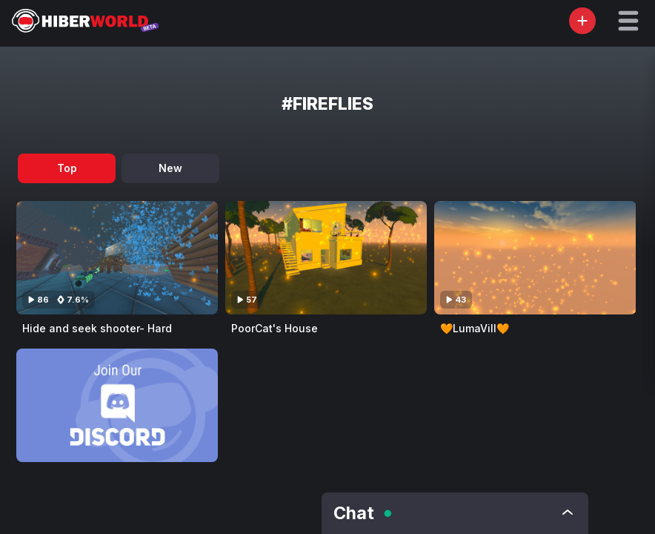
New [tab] (170, 168)
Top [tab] (67, 168)
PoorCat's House (274, 328)
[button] (628, 21)
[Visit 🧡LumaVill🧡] (535, 257)
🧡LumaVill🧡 (474, 328)
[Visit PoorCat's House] (326, 257)
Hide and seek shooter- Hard (97, 328)
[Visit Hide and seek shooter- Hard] (117, 257)
